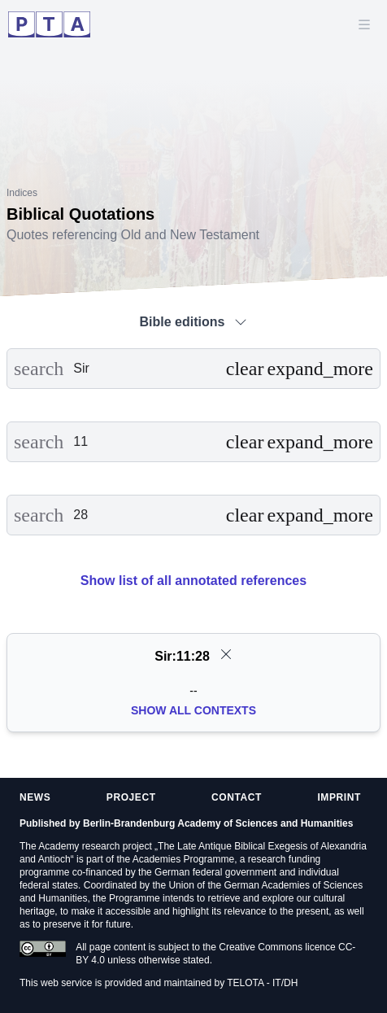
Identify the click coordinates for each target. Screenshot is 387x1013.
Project (131, 797)
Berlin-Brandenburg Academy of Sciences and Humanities (218, 823)
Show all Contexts (193, 710)
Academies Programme (183, 859)
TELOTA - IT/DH (262, 983)
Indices (22, 193)
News (35, 797)
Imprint (339, 797)
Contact (236, 797)
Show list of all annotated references (193, 580)
